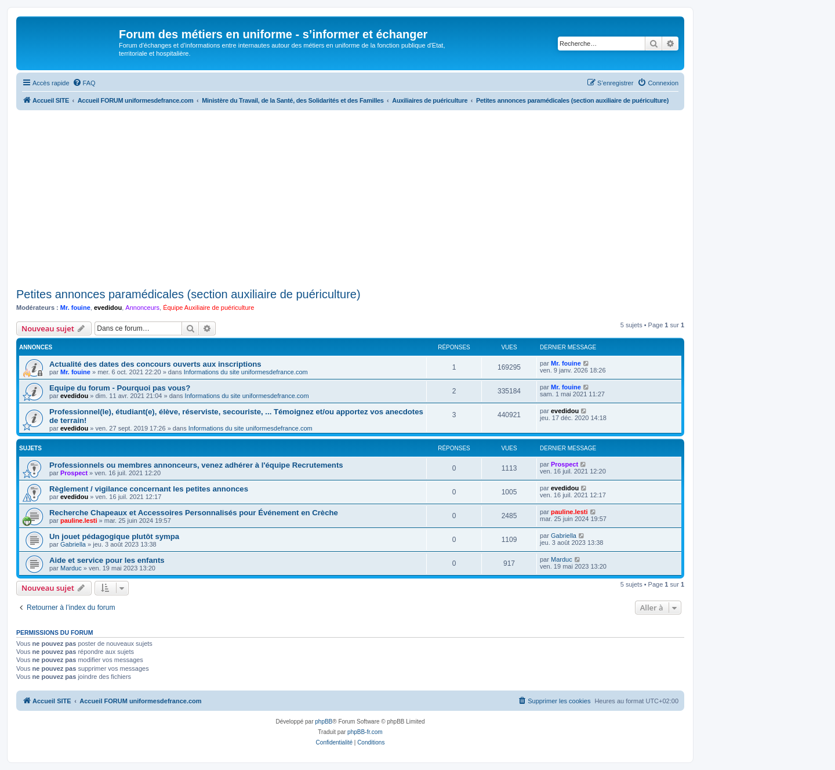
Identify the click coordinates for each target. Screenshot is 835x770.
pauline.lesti (78, 520)
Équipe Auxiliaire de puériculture (208, 307)
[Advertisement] (350, 197)
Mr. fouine (75, 307)
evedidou (108, 307)
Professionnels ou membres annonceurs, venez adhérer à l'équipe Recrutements (196, 465)
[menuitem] (84, 83)
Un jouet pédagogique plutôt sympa (114, 536)
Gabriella (73, 544)
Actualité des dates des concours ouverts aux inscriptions (155, 364)
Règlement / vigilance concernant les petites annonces (148, 489)
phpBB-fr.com (365, 732)
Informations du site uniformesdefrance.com (246, 371)
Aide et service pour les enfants (107, 560)
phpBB (323, 721)
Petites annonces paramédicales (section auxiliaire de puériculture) (188, 294)
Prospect (74, 472)
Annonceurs (142, 307)
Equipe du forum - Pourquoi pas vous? (119, 388)
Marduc (71, 568)
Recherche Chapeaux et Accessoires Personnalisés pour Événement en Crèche (193, 512)
